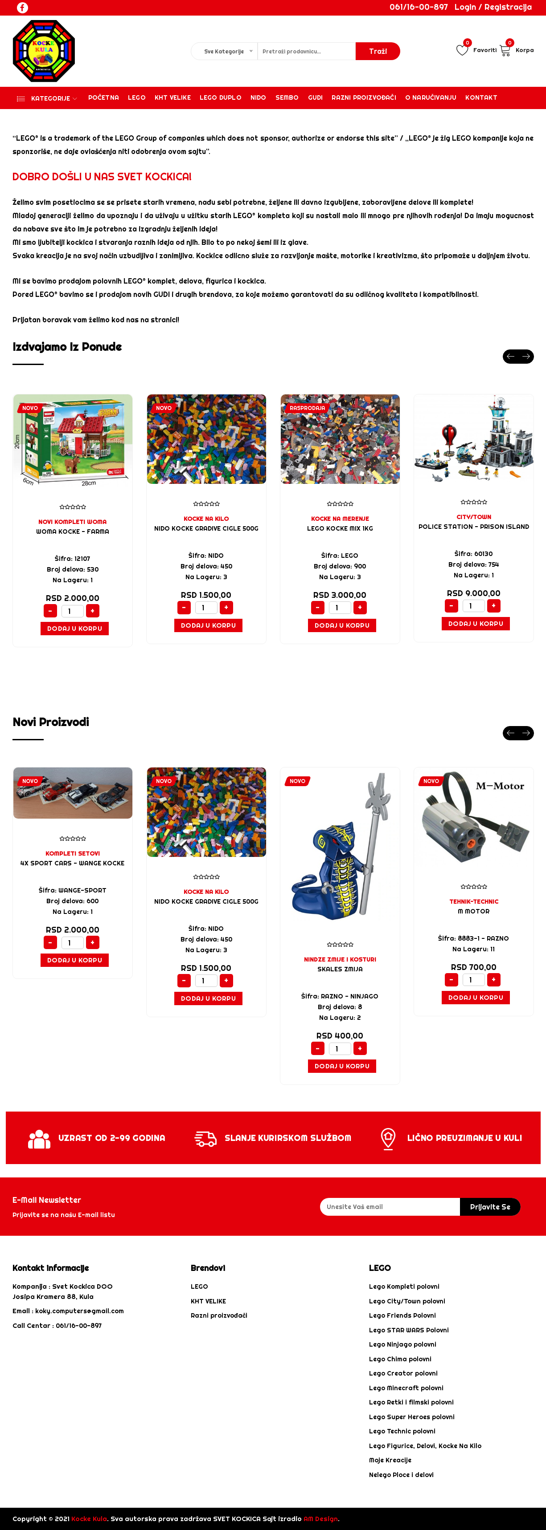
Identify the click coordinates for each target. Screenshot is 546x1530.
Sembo (287, 97)
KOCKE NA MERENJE (340, 518)
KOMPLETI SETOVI (72, 853)
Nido (258, 97)
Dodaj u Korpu (74, 628)
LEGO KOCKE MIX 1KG (340, 528)
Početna (103, 97)
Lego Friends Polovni (402, 1315)
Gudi (315, 97)
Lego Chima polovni (400, 1359)
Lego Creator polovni (403, 1373)
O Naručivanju (431, 97)
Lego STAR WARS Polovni (409, 1330)
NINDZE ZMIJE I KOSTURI (340, 959)
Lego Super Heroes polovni (412, 1417)
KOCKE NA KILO (206, 518)
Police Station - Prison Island (474, 527)
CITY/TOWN (473, 516)
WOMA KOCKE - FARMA (72, 532)
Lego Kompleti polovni (404, 1286)
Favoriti (476, 50)
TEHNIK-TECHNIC (473, 901)
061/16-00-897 (419, 7)
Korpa (516, 50)
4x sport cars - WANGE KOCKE (72, 863)
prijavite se (490, 1206)
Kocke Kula (89, 1518)
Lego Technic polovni (402, 1431)
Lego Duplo (221, 97)
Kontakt (481, 97)
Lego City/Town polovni (407, 1301)
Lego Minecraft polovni (406, 1388)
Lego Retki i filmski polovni (411, 1402)
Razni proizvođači (364, 97)
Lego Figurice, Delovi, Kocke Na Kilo (425, 1446)
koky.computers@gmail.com (79, 1311)
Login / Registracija (493, 7)
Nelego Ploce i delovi (401, 1475)
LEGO (199, 1286)
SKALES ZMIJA (340, 969)
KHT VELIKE (173, 97)
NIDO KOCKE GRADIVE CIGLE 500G (206, 528)
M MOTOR (473, 911)
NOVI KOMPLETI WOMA (72, 521)
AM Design (321, 1518)
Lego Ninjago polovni (402, 1344)
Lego (137, 97)
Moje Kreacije (390, 1460)
